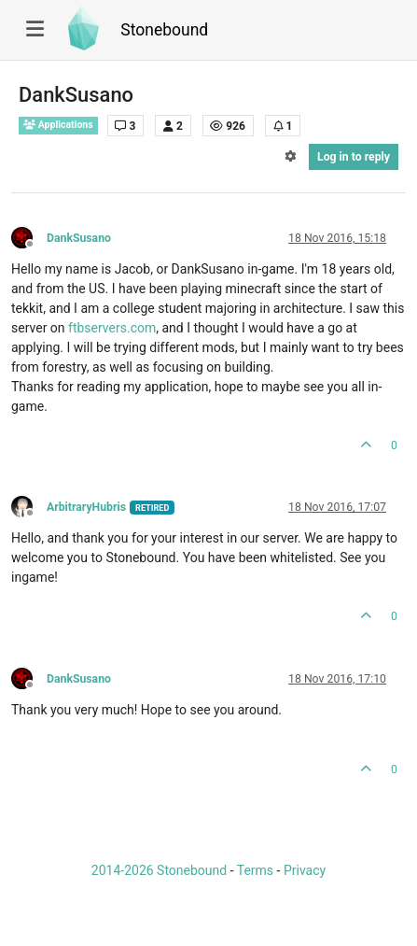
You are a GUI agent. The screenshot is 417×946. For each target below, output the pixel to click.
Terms (255, 870)
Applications (58, 125)
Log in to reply (353, 156)
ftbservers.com (112, 327)
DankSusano (79, 238)
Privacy (305, 870)
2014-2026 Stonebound (159, 870)
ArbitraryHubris (86, 507)
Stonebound (164, 30)
